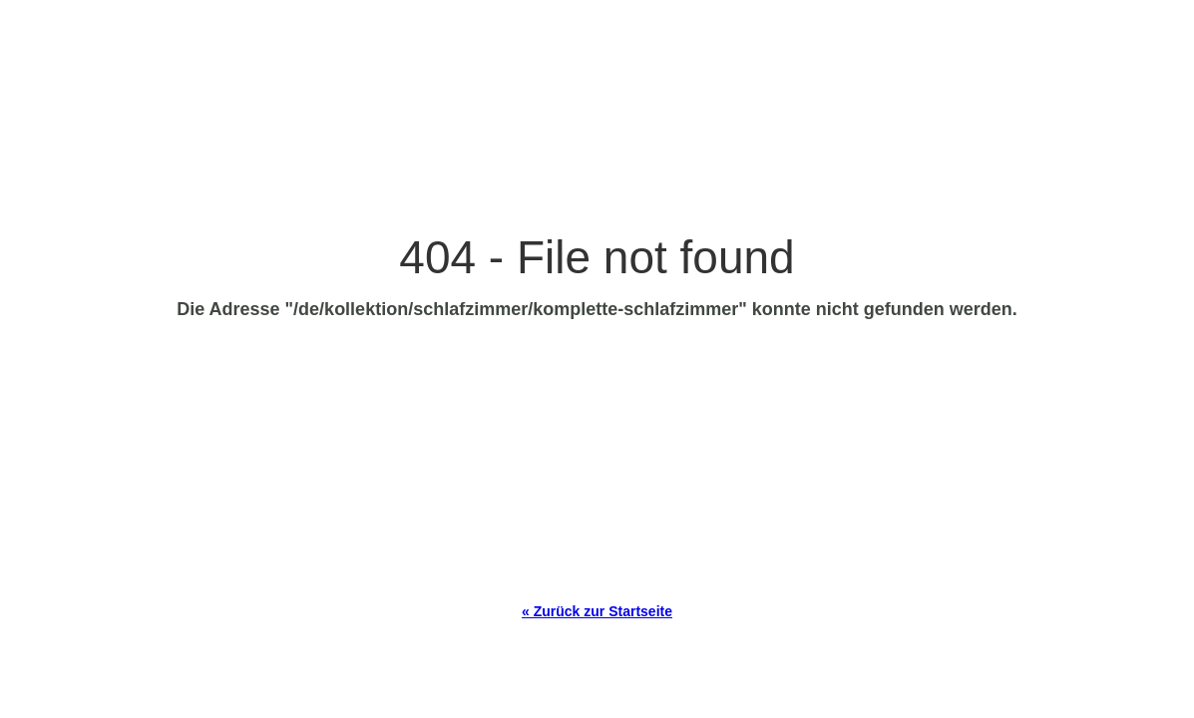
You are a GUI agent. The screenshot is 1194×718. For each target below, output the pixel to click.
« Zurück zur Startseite (597, 611)
